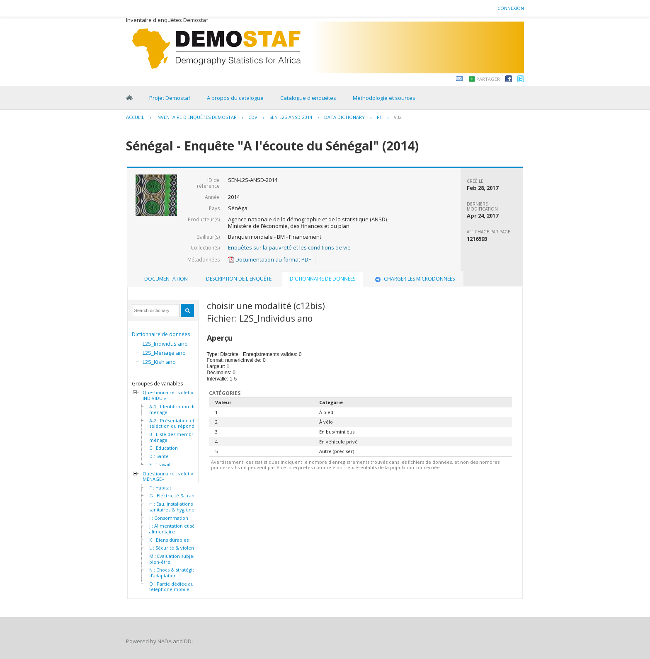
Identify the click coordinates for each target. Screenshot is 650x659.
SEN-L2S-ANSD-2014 (290, 117)
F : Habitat (160, 488)
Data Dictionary (344, 117)
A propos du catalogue (235, 98)
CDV (252, 117)
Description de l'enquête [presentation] (239, 278)
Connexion (510, 8)
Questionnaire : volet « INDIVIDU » (168, 395)
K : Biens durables (169, 540)
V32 (398, 117)
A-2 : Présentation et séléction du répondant (175, 423)
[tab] (166, 279)
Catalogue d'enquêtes (308, 98)
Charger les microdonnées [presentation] (414, 278)
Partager (488, 79)
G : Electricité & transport (177, 496)
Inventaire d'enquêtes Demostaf (196, 117)
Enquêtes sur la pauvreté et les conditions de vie (289, 247)
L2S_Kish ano (159, 362)
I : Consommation (168, 518)
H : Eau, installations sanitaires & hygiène (171, 506)
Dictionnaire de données (161, 334)
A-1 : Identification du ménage (172, 409)
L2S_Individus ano (165, 343)
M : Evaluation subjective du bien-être (180, 559)
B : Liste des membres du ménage (177, 437)
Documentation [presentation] (166, 278)
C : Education (163, 448)
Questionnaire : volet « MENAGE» (168, 476)
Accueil (135, 117)
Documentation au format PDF (269, 259)
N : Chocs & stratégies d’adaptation (173, 572)
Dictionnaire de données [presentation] (322, 278)
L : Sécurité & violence (174, 548)
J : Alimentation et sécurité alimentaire (178, 528)
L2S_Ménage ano (164, 352)
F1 (379, 117)
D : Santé (159, 456)
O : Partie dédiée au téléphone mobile (171, 586)
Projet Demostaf (169, 98)
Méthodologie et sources (384, 98)
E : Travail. (160, 465)
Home (129, 97)
